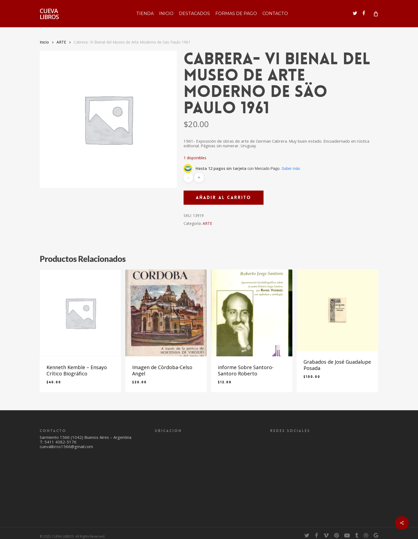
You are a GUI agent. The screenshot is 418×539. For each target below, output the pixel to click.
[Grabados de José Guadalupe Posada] (337, 310)
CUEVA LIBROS (49, 14)
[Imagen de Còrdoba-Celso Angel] (166, 313)
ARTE (61, 42)
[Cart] (375, 13)
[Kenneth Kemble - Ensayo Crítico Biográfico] (80, 313)
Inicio (44, 42)
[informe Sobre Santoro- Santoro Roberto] (251, 313)
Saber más (290, 168)
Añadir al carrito (223, 197)
